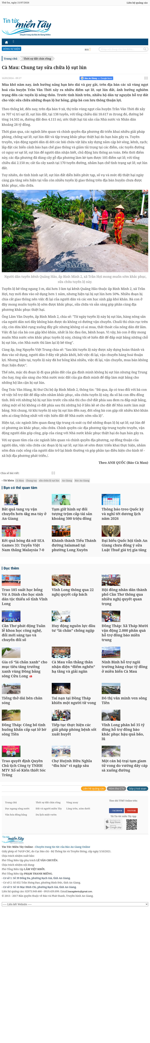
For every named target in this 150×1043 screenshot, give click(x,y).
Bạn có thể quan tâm (19, 488)
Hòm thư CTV (116, 923)
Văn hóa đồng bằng (16, 949)
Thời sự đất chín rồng (37, 58)
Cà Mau (20, 480)
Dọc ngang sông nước (17, 943)
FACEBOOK (116, 945)
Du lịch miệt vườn (46, 949)
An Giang (67, 480)
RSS (88, 49)
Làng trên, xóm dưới (78, 943)
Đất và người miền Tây (49, 943)
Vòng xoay (72, 937)
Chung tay (31, 480)
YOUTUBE (131, 945)
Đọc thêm (11, 603)
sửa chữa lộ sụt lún (49, 480)
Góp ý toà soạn (137, 923)
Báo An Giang (82, 480)
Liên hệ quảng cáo (137, 2)
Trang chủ (10, 58)
